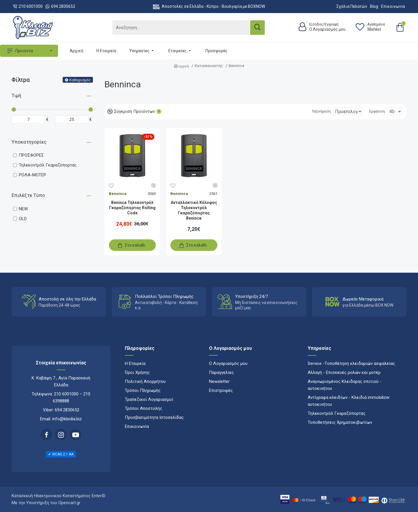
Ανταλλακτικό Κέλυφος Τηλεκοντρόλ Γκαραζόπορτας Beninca (194, 210)
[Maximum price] (71, 119)
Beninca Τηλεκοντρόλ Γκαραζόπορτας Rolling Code (132, 207)
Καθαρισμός (80, 80)
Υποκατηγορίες (29, 142)
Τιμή (16, 95)
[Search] (257, 27)
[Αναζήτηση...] (181, 27)
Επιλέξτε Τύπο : (29, 195)
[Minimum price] (28, 119)
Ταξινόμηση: (303, 111)
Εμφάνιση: (379, 111)
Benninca (118, 193)
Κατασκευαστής (209, 66)
